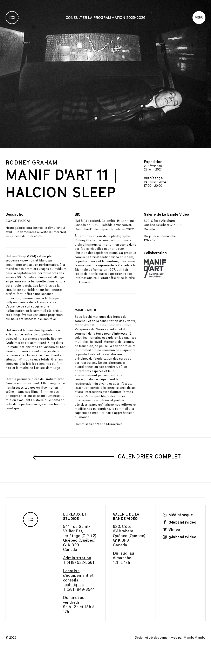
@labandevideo (179, 522)
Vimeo (171, 529)
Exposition (153, 161)
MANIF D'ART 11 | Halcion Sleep (62, 183)
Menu (199, 17)
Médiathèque (178, 514)
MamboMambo (194, 637)
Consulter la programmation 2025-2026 (105, 17)
